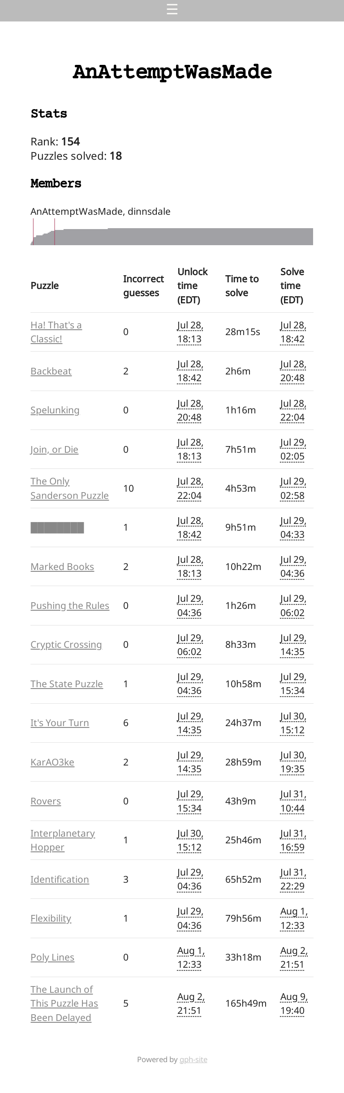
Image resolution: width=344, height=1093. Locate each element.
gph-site (193, 1059)
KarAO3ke (52, 762)
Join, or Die (54, 449)
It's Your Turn (59, 722)
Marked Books (62, 566)
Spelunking (55, 410)
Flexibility (50, 918)
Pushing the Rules (69, 605)
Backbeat (51, 371)
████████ (57, 527)
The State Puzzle (66, 683)
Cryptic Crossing (66, 644)
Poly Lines (52, 957)
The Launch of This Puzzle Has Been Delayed (64, 1003)
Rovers (45, 801)
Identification (59, 879)
